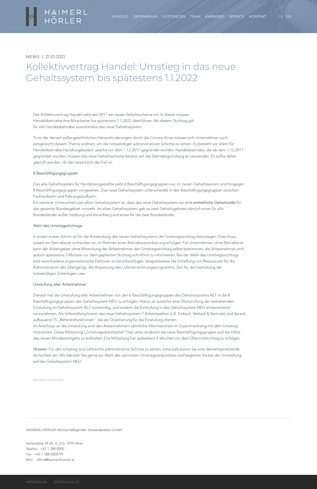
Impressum (36, 482)
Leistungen (173, 16)
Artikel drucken (48, 379)
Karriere (214, 16)
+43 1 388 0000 (52, 449)
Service (236, 16)
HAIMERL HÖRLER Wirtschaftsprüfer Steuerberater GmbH (57, 16)
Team (195, 16)
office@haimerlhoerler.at (56, 460)
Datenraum (145, 16)
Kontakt (257, 16)
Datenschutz (66, 482)
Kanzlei (120, 16)
